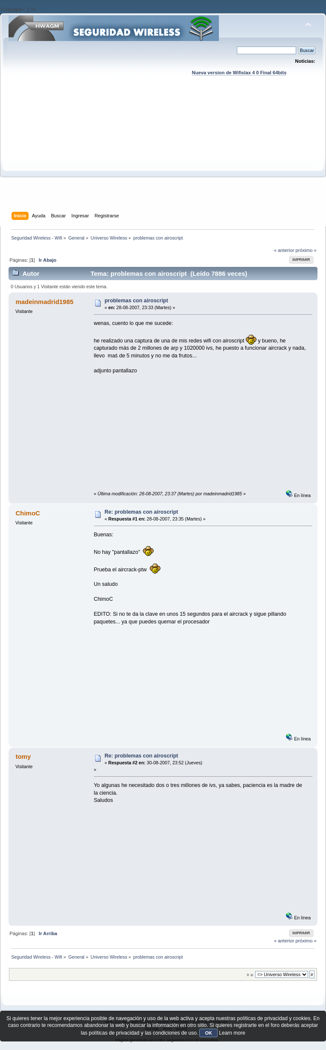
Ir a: (250, 974)
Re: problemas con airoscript (141, 512)
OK (208, 1032)
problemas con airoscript (136, 301)
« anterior (284, 250)
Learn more (232, 1033)
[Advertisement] (163, 152)
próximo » (306, 250)
